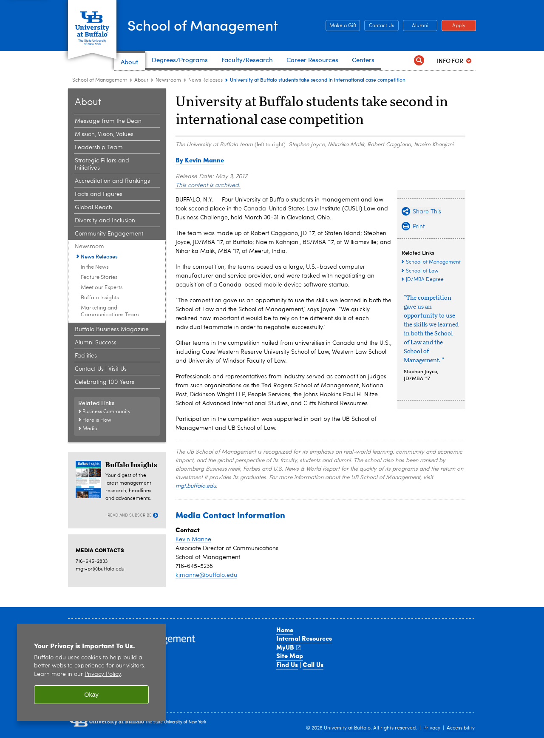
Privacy (431, 728)
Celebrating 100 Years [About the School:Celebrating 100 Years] (104, 382)
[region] (91, 672)
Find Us (287, 664)
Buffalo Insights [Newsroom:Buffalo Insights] (100, 298)
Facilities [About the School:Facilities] (86, 356)
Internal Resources (304, 638)
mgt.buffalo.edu (196, 486)
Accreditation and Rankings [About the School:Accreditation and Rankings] (112, 181)
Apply (453, 26)
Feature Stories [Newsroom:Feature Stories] (99, 277)
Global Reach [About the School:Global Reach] (93, 207)
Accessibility (461, 728)
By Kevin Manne (200, 160)
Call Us (313, 664)
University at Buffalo (347, 728)
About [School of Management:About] (141, 80)
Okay (91, 694)
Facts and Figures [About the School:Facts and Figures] (98, 194)
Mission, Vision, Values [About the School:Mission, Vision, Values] (104, 134)
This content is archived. (208, 185)
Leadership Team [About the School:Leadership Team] (99, 147)
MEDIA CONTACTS (100, 550)
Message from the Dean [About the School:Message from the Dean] (108, 121)
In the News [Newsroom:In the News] (95, 267)
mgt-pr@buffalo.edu (100, 569)
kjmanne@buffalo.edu (206, 575)
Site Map (289, 655)
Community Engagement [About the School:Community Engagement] (109, 234)
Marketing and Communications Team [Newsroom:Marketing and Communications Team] (110, 311)
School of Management (212, 24)
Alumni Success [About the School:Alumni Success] (95, 343)
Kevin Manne (193, 539)
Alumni (415, 26)
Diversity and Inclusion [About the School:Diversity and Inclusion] (105, 221)
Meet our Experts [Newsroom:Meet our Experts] (102, 287)
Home (284, 629)
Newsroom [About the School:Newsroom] (168, 80)
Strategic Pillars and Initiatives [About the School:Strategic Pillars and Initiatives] (102, 164)
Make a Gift (341, 26)
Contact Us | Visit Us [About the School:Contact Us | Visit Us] (101, 369)
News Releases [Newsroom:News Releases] (205, 80)
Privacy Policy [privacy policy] (103, 674)
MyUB (288, 647)
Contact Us (379, 26)
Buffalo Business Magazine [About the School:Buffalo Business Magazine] (112, 329)
